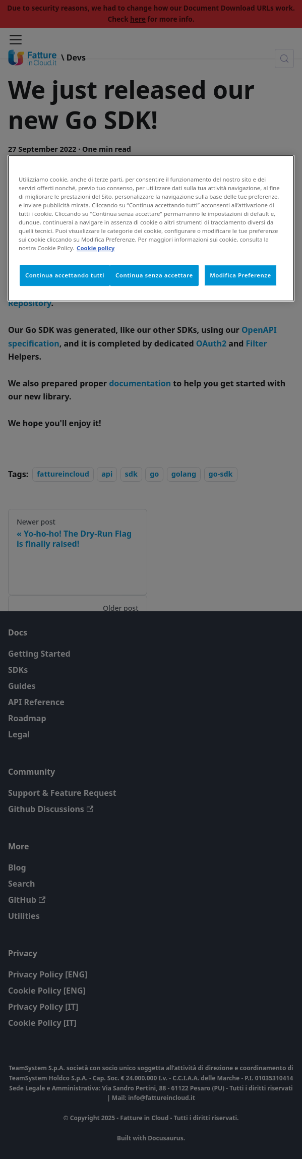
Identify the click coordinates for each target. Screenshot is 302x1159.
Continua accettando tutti (64, 275)
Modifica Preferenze (240, 275)
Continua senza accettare (154, 275)
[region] (151, 228)
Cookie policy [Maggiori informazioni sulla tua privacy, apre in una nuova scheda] (95, 248)
